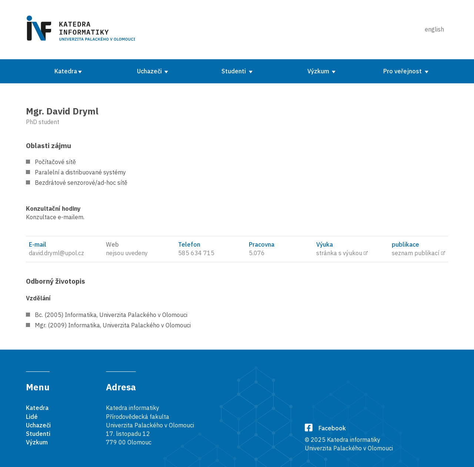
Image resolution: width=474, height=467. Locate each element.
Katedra (65, 71)
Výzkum (319, 71)
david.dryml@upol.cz (56, 253)
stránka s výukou (339, 253)
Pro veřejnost (403, 71)
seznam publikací (415, 253)
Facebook (325, 428)
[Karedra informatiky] (82, 30)
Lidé (32, 416)
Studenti (234, 71)
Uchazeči (150, 71)
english (434, 29)
